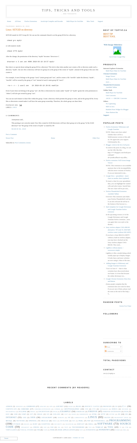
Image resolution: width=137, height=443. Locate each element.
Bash (70, 406)
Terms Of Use (78, 437)
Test (66, 427)
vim (126, 427)
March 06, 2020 (19, 129)
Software (105, 423)
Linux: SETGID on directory (19, 29)
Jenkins (61, 417)
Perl (81, 421)
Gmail (40, 414)
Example (65, 411)
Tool (111, 427)
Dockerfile (11, 411)
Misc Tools (90, 21)
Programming (120, 420)
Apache (43, 406)
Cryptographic (72, 409)
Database (104, 409)
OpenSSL (33, 421)
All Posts (18, 21)
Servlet (80, 424)
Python (16, 424)
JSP (69, 417)
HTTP (103, 414)
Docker (125, 409)
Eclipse (22, 411)
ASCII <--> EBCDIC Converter (116, 98)
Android (30, 406)
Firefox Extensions (30, 21)
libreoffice (79, 417)
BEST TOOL (109, 36)
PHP (88, 421)
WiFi (81, 430)
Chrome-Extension (42, 409)
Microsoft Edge (121, 417)
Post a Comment (11, 134)
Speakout (25, 427)
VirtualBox (11, 430)
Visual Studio (27, 430)
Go (48, 414)
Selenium (69, 424)
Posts (107, 347)
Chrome (25, 409)
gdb (16, 414)
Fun (126, 411)
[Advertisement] (68, 397)
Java (33, 417)
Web (52, 430)
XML (124, 430)
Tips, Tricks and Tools (68, 10)
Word (117, 430)
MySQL (9, 421)
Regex (26, 424)
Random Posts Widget (125, 306)
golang (56, 414)
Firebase (80, 411)
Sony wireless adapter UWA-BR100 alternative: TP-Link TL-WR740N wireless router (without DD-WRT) (118, 229)
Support (100, 21)
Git (31, 414)
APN (51, 406)
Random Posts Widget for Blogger (117, 109)
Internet (11, 417)
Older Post (96, 138)
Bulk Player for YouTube (75, 21)
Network (20, 421)
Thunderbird (78, 427)
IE (119, 414)
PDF (73, 421)
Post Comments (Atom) (23, 143)
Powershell (100, 421)
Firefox (92, 411)
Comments (109, 351)
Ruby (35, 424)
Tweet (6, 438)
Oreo (55, 421)
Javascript (46, 417)
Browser (107, 406)
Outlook (64, 421)
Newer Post (9, 138)
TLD (90, 427)
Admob (9, 406)
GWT (66, 414)
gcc (8, 414)
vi (120, 427)
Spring (36, 427)
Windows (104, 430)
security (58, 424)
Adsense (19, 406)
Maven (107, 417)
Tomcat (99, 427)
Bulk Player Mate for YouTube (116, 71)
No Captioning (111, 104)
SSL (59, 427)
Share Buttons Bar (112, 112)
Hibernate (84, 414)
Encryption (44, 411)
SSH (52, 427)
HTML (94, 414)
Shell (91, 424)
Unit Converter (111, 95)
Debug (115, 409)
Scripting (46, 424)
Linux (14, 107)
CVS (94, 409)
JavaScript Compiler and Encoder (52, 21)
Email (32, 411)
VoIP (45, 430)
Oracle (44, 421)
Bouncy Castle (92, 406)
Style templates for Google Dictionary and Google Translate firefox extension (118, 209)
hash (74, 414)
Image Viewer (110, 76)
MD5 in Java (110, 106)
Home (9, 21)
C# (116, 406)
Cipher (57, 409)
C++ (124, 406)
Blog (78, 406)
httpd (111, 414)
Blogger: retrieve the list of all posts (118, 145)
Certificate (11, 409)
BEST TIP (108, 34)
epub (55, 411)
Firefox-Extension (112, 411)
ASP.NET (60, 406)
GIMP (24, 414)
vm (38, 430)
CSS (86, 409)
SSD (45, 427)
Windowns (91, 430)
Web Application (66, 430)
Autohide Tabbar (111, 87)
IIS (126, 414)
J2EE (24, 417)
